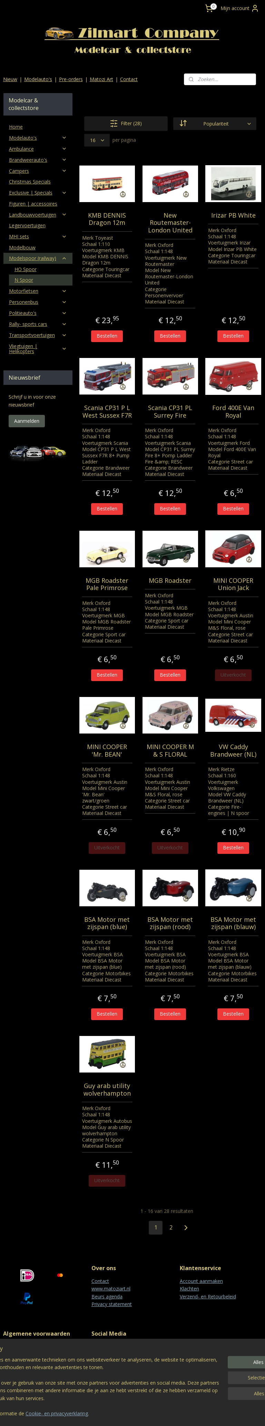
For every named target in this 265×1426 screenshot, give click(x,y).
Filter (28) (126, 123)
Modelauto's (38, 79)
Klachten (189, 1288)
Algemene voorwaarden (30, 1346)
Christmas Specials (30, 181)
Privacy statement (111, 1304)
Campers (38, 171)
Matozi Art (101, 79)
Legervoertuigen (27, 225)
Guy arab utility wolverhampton (107, 1089)
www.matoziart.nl (110, 1288)
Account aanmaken (201, 1281)
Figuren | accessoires (33, 203)
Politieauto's (38, 313)
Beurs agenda (106, 1296)
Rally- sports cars (38, 324)
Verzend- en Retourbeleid (208, 1296)
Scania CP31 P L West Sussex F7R (107, 411)
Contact (129, 79)
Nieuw (10, 79)
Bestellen (107, 335)
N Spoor (23, 280)
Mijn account (239, 8)
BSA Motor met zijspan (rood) (170, 923)
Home (16, 126)
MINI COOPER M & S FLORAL (170, 750)
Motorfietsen (38, 291)
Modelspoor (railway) (38, 258)
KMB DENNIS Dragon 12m (107, 218)
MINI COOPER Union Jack (234, 584)
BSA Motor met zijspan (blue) (107, 923)
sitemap (109, 1413)
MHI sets (38, 236)
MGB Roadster (170, 580)
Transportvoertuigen (38, 335)
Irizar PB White (233, 215)
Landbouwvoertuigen (38, 214)
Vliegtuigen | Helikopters (38, 349)
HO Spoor (25, 269)
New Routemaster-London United (170, 222)
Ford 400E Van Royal (234, 411)
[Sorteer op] (215, 124)
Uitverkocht (233, 674)
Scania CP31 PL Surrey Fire (170, 411)
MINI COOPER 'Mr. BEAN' (107, 750)
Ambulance (38, 149)
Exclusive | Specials (38, 192)
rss (124, 1413)
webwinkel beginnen (150, 1413)
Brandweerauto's (38, 160)
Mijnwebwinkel (211, 1413)
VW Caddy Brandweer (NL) (233, 750)
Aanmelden (26, 421)
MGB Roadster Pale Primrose (107, 584)
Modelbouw (22, 247)
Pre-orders (71, 79)
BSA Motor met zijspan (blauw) (233, 923)
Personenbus (38, 302)
